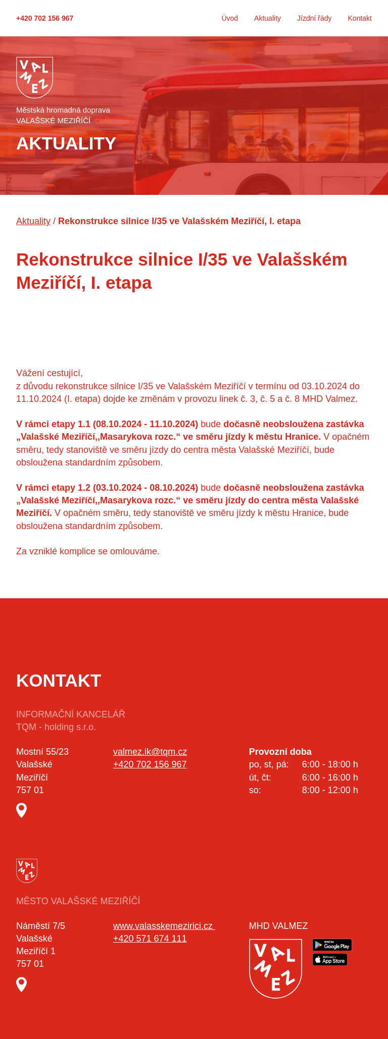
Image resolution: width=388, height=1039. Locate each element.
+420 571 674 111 (150, 938)
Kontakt (360, 18)
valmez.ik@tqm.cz (150, 752)
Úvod (229, 18)
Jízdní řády (314, 18)
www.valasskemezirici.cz (164, 926)
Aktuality (267, 18)
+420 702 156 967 (44, 18)
